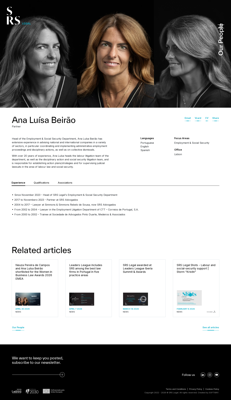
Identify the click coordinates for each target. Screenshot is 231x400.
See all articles (211, 327)
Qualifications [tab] (41, 182)
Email (188, 118)
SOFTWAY (214, 392)
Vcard (198, 118)
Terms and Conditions (175, 389)
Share (215, 118)
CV (206, 118)
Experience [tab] (18, 182)
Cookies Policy (212, 389)
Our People (18, 327)
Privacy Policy (195, 389)
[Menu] (221, 26)
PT (211, 26)
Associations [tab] (65, 182)
